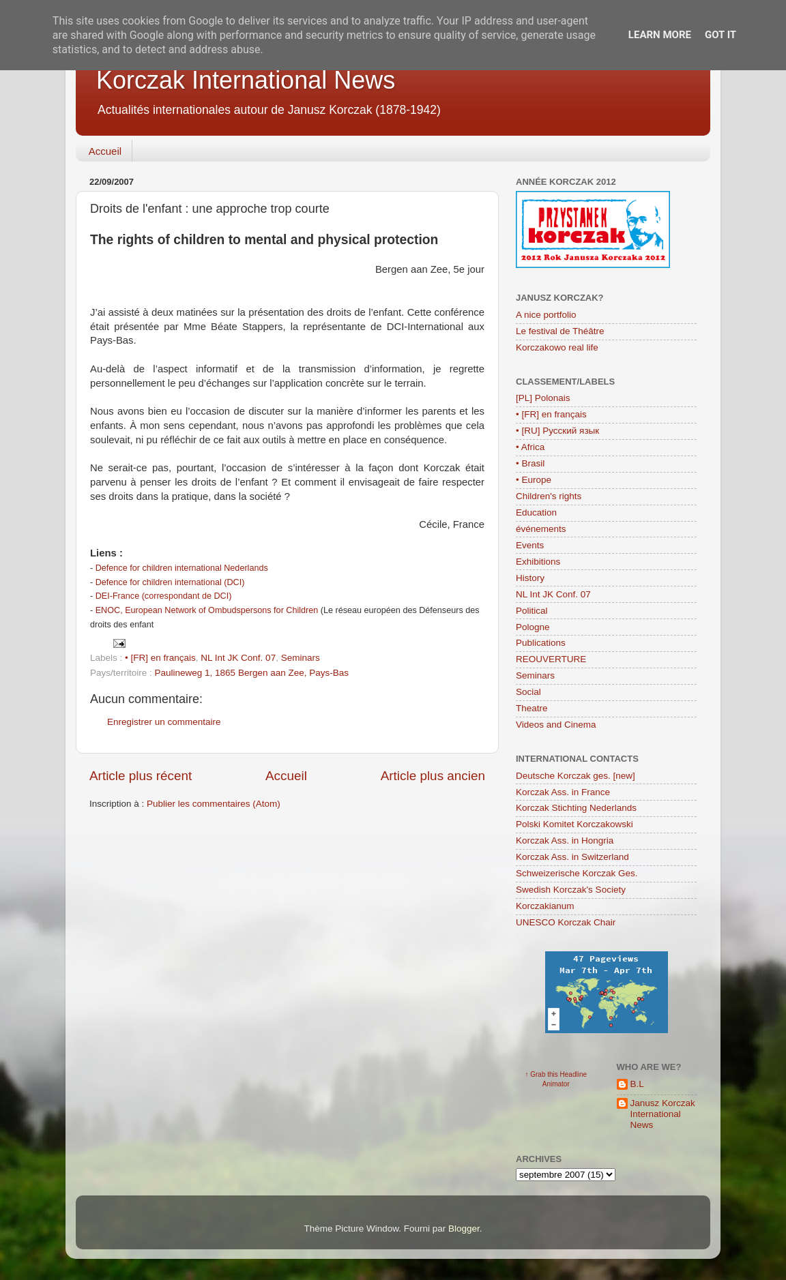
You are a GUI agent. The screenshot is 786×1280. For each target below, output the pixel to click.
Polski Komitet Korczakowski (574, 824)
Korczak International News (245, 80)
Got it (720, 35)
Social (528, 692)
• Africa (530, 447)
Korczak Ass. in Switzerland (572, 857)
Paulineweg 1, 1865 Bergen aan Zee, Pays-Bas (252, 673)
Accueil (105, 151)
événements (541, 529)
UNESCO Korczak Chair (565, 922)
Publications (541, 643)
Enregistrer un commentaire (164, 722)
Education (536, 512)
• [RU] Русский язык (557, 431)
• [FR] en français (160, 658)
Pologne (533, 627)
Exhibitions (538, 561)
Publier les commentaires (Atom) (213, 804)
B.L (637, 1084)
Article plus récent (140, 776)
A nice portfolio (546, 315)
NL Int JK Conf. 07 (238, 658)
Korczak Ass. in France (563, 792)
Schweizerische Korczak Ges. (577, 873)
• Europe (533, 480)
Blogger (464, 1228)
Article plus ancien (433, 776)
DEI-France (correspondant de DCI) (164, 596)
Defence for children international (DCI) (170, 582)
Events (530, 545)
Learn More (659, 35)
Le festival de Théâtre (560, 331)
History (530, 578)
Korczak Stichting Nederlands (576, 808)
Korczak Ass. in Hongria (564, 840)
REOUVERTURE (551, 659)
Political (532, 611)
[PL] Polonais (543, 398)
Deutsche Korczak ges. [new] (575, 776)
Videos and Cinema (556, 724)
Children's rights (548, 496)
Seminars (300, 658)
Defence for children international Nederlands (182, 568)
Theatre (532, 708)
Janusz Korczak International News (662, 1114)
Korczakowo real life (557, 347)
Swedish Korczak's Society (571, 889)
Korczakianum (545, 906)
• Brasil (530, 463)
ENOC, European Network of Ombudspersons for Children (207, 610)
